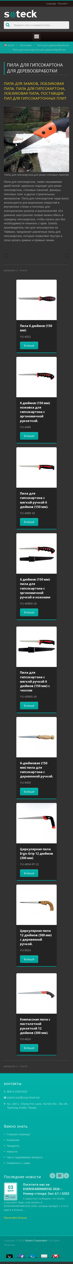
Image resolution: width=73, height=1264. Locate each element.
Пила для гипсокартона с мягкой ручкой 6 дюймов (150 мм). (34, 500)
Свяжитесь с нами (18, 1163)
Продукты (13, 1145)
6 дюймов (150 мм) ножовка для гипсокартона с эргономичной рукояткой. (35, 412)
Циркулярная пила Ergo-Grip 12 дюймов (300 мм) (36, 853)
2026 (10, 1197)
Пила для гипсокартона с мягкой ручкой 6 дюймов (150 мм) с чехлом (35, 681)
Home (11, 45)
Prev (52, 1176)
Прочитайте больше (15, 1217)
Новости (12, 1151)
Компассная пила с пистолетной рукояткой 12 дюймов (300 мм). (35, 1026)
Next (66, 1176)
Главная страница (18, 1134)
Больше (29, 345)
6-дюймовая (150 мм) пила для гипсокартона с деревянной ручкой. (36, 770)
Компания (13, 1140)
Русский (62, 3)
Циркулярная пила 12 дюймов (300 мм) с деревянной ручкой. (36, 937)
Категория (26, 45)
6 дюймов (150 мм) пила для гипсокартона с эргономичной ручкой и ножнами (35, 588)
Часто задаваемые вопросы (25, 1157)
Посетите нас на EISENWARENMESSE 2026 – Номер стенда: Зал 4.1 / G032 (46, 1189)
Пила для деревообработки (53, 45)
